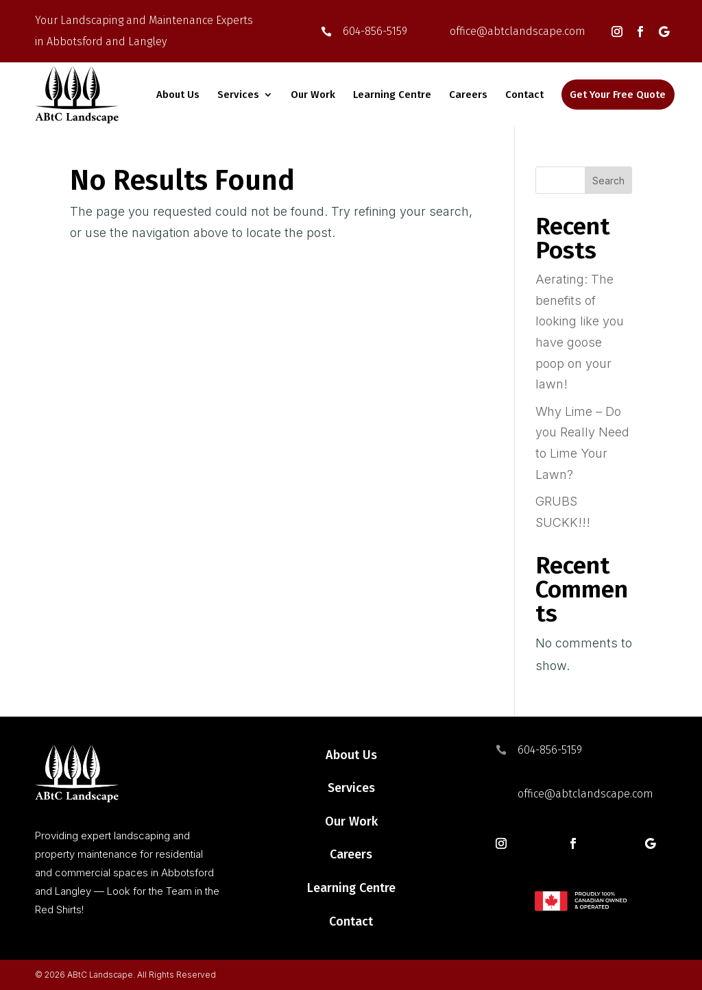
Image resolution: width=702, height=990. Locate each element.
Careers (468, 94)
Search (608, 180)
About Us (177, 94)
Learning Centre (392, 94)
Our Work (313, 94)
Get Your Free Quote (618, 94)
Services (238, 94)
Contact (524, 94)
